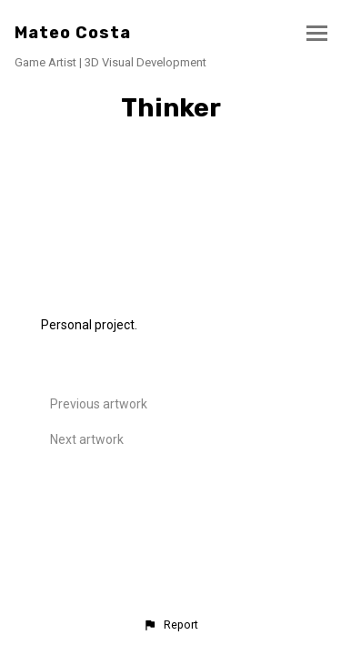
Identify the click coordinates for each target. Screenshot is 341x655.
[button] (170, 625)
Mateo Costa (73, 33)
